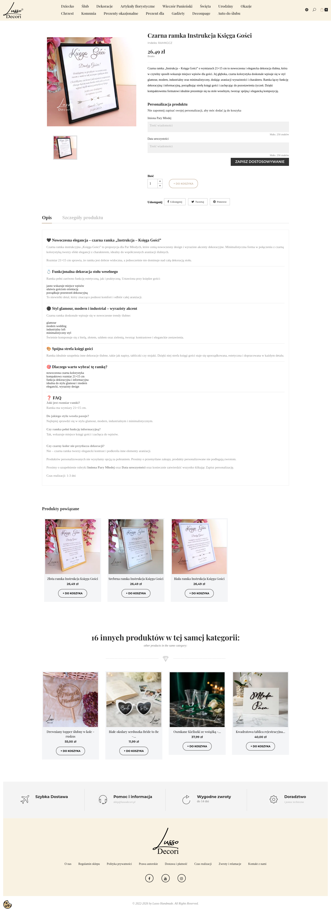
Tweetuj (199, 201)
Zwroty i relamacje (230, 863)
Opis (47, 217)
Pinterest (222, 201)
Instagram (182, 878)
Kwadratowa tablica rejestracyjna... (260, 732)
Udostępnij (176, 201)
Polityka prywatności (119, 863)
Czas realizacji (203, 863)
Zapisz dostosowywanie (260, 162)
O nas (68, 863)
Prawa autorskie (148, 863)
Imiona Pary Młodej (159, 118)
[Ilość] (153, 183)
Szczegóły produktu (82, 217)
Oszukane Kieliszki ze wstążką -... (197, 732)
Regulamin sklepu (89, 863)
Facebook (149, 878)
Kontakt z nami (257, 863)
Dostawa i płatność (176, 863)
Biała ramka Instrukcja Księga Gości (199, 579)
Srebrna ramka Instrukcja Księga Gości (136, 579)
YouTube (165, 878)
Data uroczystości (158, 138)
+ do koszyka (183, 183)
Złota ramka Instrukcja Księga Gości (72, 579)
